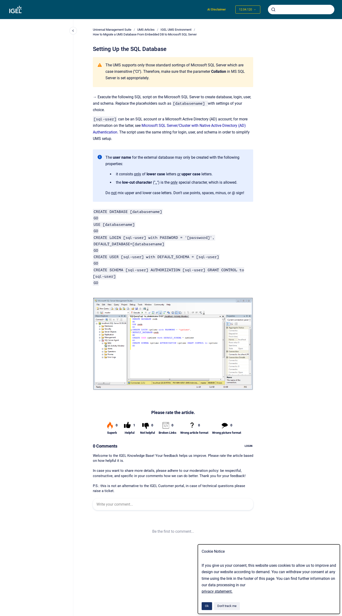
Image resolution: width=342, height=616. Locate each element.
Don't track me (227, 606)
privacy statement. (217, 591)
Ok (207, 606)
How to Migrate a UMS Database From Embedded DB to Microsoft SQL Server (145, 34)
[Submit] (273, 9)
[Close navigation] (73, 30)
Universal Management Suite (112, 29)
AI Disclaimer (216, 9)
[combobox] (301, 9)
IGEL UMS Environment (176, 29)
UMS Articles (146, 29)
